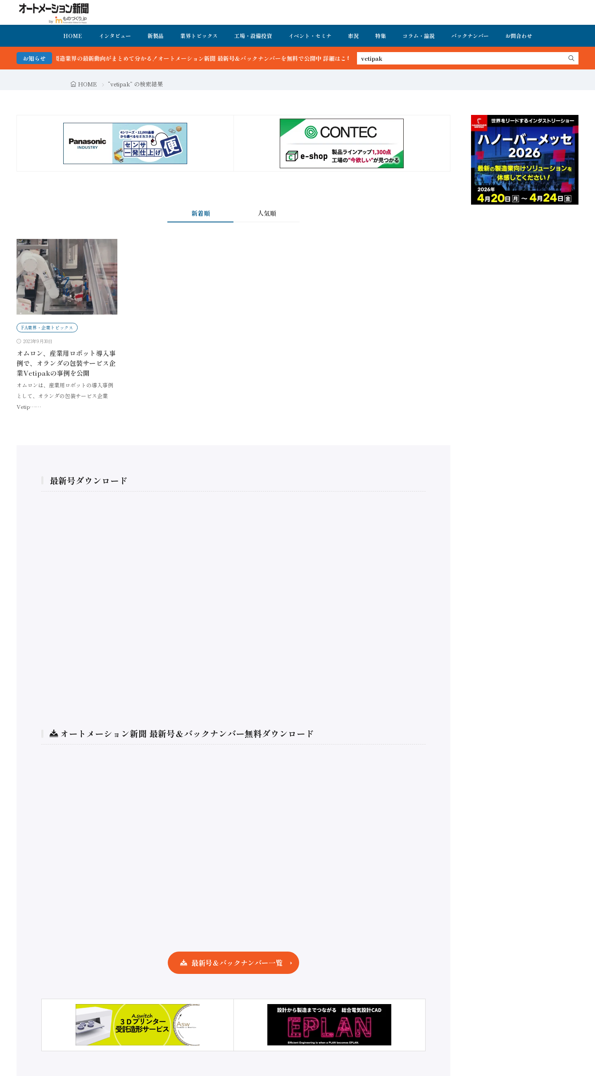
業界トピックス (199, 36)
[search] (571, 58)
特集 (380, 36)
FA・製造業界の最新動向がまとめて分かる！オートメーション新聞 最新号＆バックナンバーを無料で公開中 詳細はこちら (209, 58)
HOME (72, 36)
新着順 (200, 213)
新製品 (156, 36)
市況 (353, 36)
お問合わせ (518, 36)
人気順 (266, 213)
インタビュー (115, 36)
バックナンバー (470, 36)
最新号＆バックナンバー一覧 (237, 962)
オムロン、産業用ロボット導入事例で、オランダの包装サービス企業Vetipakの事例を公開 (66, 363)
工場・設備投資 (253, 36)
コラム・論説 (418, 36)
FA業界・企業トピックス (47, 327)
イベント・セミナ (309, 36)
